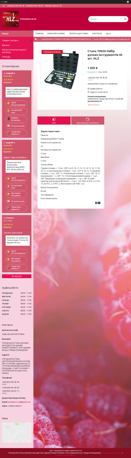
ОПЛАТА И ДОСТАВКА (78, 33)
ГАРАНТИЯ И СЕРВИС (56, 33)
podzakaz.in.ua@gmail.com (19, 402)
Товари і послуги (10, 40)
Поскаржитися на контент (111, 453)
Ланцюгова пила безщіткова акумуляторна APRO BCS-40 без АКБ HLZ (16, 166)
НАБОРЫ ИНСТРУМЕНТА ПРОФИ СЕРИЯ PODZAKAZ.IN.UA (66, 39)
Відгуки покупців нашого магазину (14, 51)
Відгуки (5, 45)
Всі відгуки (17, 276)
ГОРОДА (6, 57)
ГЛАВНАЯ (39, 33)
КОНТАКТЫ (97, 33)
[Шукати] (125, 19)
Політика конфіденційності (65, 455)
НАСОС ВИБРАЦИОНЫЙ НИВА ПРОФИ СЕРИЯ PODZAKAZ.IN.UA (17, 91)
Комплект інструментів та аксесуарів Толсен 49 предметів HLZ (17, 240)
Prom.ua (78, 450)
